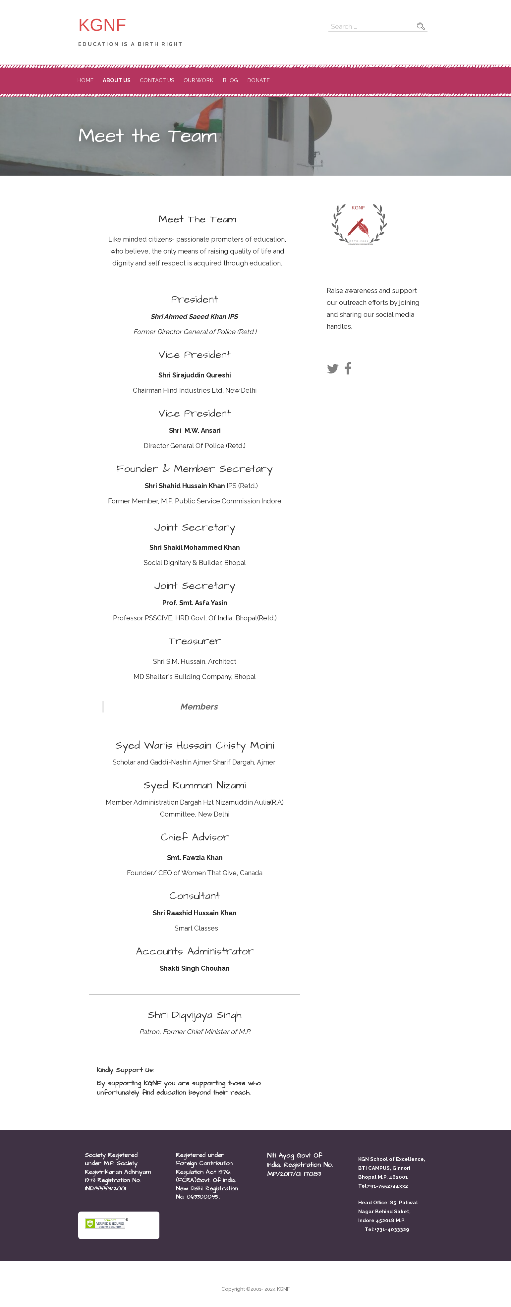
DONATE (258, 80)
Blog (230, 80)
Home (85, 80)
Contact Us (157, 80)
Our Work (198, 80)
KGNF (102, 24)
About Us (117, 80)
